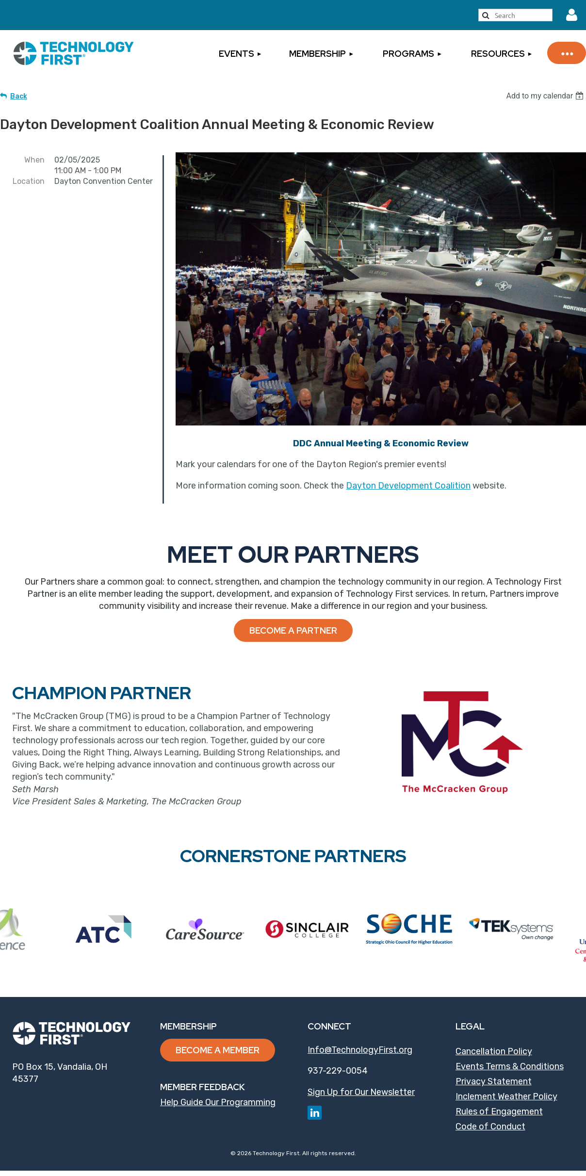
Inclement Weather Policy (506, 1096)
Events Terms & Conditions (510, 1066)
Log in (572, 15)
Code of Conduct (490, 1126)
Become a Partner (293, 630)
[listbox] (546, 96)
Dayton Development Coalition (408, 485)
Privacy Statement (494, 1081)
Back (18, 96)
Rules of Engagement (499, 1111)
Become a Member (218, 1050)
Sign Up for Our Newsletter (361, 1092)
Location (29, 181)
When (34, 159)
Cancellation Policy (494, 1051)
